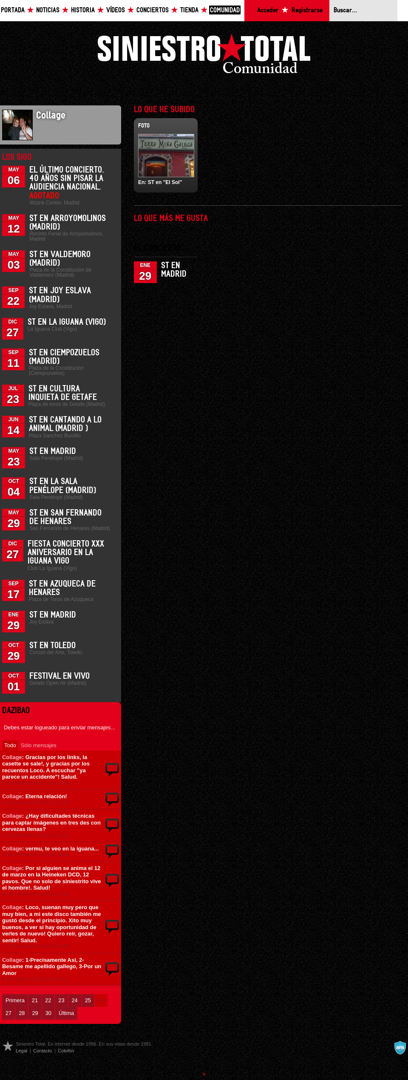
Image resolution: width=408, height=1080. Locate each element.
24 (75, 1000)
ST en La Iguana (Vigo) (67, 322)
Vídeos (115, 10)
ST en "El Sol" (165, 182)
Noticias (48, 10)
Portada (13, 10)
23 (61, 1000)
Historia (83, 10)
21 (35, 1000)
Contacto (42, 1050)
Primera (15, 1000)
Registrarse (307, 10)
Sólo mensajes (39, 745)
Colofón (66, 1050)
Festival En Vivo (59, 676)
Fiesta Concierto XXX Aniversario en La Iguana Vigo (66, 552)
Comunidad (225, 10)
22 (48, 1000)
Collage (12, 757)
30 (48, 1013)
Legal (21, 1050)
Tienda (189, 10)
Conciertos (152, 10)
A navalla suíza (400, 1047)
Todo (10, 745)
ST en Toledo (52, 645)
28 (22, 1013)
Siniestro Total (204, 56)
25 (88, 1000)
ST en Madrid (52, 451)
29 (35, 1013)
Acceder (267, 10)
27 (8, 1013)
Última (66, 1013)
